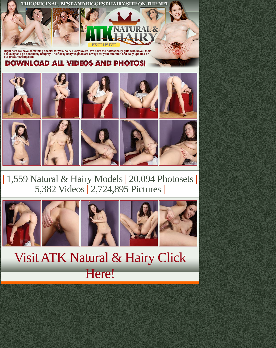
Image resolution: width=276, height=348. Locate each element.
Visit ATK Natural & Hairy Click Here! (100, 265)
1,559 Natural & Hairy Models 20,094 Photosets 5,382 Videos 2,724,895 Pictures (99, 184)
